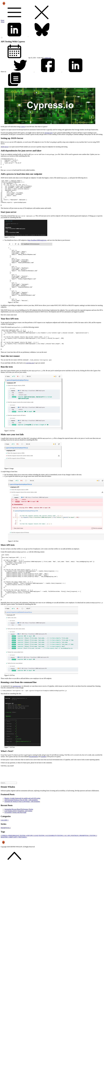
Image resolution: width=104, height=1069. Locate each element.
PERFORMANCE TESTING (17, 854)
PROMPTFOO (6, 846)
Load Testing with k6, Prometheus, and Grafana (18, 829)
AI (66, 854)
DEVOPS (30, 854)
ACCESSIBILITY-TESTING (55, 854)
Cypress (22, 126)
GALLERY (4, 838)
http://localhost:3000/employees (37, 246)
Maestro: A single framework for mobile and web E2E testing (22, 816)
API (69, 854)
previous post (48, 133)
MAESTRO (5, 855)
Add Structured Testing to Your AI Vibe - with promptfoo (21, 818)
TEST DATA (22, 855)
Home (2, 20)
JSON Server (4, 147)
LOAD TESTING (40, 854)
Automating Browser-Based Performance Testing (18, 827)
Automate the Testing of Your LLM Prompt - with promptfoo (22, 820)
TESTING (93, 854)
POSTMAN (75, 854)
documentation (33, 775)
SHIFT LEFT (13, 855)
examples (43, 775)
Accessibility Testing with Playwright (15, 831)
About (2, 22)
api (50, 57)
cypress (46, 57)
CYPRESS (4, 854)
